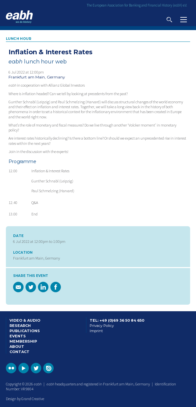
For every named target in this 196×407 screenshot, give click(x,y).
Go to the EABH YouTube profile (23, 368)
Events (17, 336)
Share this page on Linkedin (43, 287)
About (16, 346)
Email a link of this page (18, 287)
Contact (19, 351)
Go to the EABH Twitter (36, 368)
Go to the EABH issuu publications (48, 368)
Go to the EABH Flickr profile (11, 368)
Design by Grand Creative (25, 398)
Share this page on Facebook (55, 287)
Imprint (96, 331)
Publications (24, 331)
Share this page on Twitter (31, 287)
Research (20, 325)
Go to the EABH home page (19, 16)
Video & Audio (24, 320)
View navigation (183, 19)
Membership (23, 341)
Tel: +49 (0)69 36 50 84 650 (117, 320)
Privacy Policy (102, 325)
